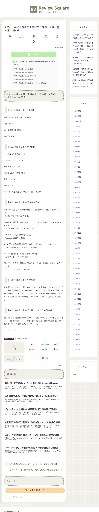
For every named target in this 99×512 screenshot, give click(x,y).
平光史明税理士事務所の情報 (23, 64)
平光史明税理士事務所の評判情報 (25, 71)
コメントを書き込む (35, 486)
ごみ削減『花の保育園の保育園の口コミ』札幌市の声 (83, 36)
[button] (59, 37)
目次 (32, 50)
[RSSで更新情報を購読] (46, 353)
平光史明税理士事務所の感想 (23, 75)
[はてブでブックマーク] (29, 37)
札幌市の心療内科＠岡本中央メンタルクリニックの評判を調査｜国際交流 (83, 83)
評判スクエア (9, 334)
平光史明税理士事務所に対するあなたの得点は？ (30, 78)
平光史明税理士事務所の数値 (23, 68)
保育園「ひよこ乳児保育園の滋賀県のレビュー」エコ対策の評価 (83, 61)
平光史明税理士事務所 (21, 334)
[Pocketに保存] (39, 37)
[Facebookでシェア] (19, 37)
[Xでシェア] (9, 37)
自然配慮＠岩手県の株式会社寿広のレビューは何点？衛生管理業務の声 (83, 72)
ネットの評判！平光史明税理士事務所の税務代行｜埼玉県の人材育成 (33, 58)
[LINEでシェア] (49, 37)
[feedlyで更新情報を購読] (42, 353)
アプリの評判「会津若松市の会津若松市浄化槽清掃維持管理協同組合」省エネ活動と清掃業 (83, 47)
